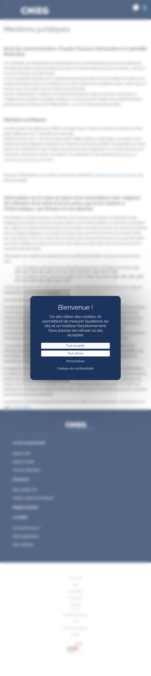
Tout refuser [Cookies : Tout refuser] (75, 353)
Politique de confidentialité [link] (75, 368)
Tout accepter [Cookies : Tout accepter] (75, 345)
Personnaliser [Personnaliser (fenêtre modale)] (75, 361)
